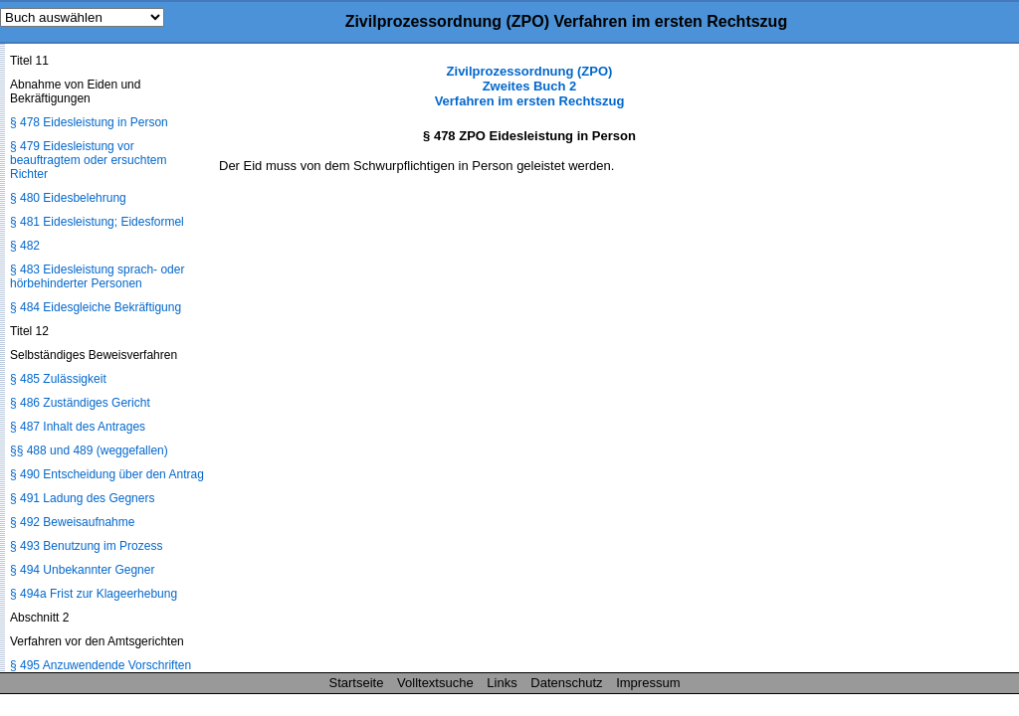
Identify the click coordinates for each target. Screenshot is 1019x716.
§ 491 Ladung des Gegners (82, 498)
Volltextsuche (435, 682)
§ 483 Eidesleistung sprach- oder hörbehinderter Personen (97, 276)
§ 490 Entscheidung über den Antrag (107, 474)
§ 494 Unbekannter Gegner (82, 570)
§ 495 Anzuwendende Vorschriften (100, 665)
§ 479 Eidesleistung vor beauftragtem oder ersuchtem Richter (88, 160)
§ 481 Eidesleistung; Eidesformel (97, 222)
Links (501, 682)
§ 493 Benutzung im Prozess (86, 546)
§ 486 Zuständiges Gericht (80, 403)
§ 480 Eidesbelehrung (68, 198)
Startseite (356, 682)
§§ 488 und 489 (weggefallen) (89, 450)
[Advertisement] (919, 362)
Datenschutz (566, 682)
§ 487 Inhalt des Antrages (77, 427)
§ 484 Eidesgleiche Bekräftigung (95, 307)
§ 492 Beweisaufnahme (72, 522)
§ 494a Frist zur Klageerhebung (93, 594)
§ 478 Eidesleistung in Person (89, 122)
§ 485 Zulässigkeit (58, 379)
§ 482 (25, 246)
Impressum (648, 682)
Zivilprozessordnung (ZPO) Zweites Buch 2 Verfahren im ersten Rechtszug (530, 86)
